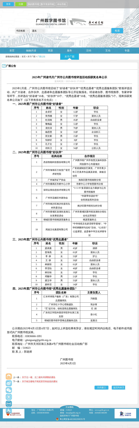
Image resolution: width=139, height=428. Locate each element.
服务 (69, 50)
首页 (11, 50)
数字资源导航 (47, 4)
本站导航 (61, 4)
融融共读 (31, 50)
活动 (88, 50)
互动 (107, 50)
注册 (21, 4)
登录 (8, 4)
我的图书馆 (33, 4)
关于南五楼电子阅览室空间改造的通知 (39, 381)
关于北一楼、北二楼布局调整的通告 (38, 377)
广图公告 (11, 66)
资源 (50, 50)
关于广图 (69, 56)
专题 (127, 50)
